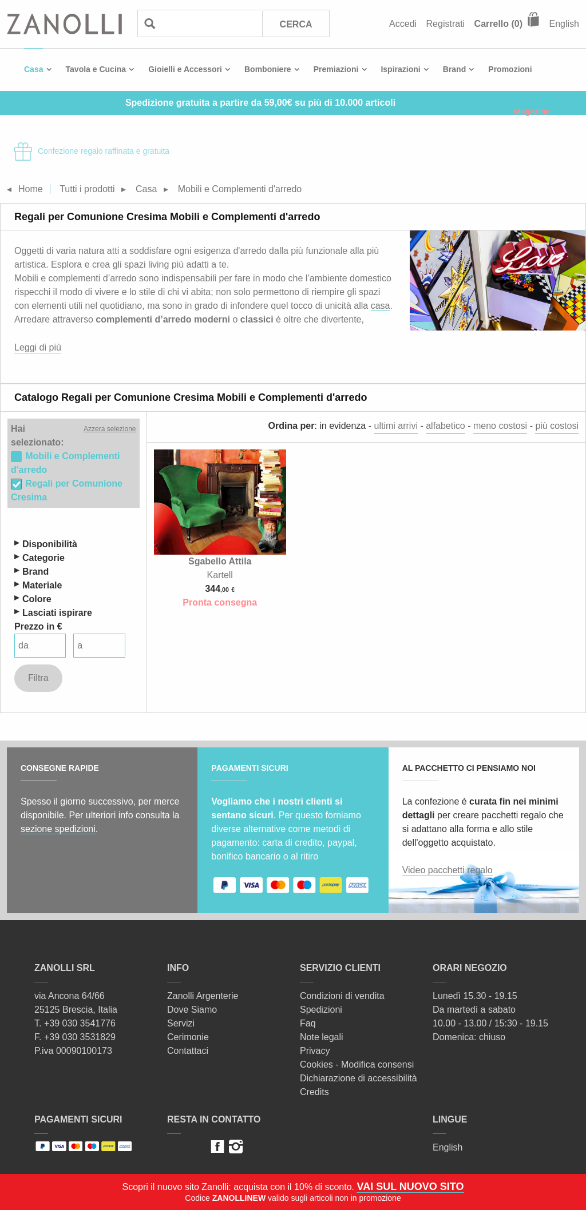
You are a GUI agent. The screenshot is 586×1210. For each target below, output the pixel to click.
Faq (308, 1023)
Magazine (532, 111)
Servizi (181, 1023)
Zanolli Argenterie (203, 996)
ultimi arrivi (395, 426)
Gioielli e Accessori (185, 69)
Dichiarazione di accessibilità (358, 1078)
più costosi (557, 426)
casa (380, 306)
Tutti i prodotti (87, 189)
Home (30, 189)
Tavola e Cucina (96, 69)
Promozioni (510, 69)
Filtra (38, 678)
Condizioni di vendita (342, 996)
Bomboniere (267, 69)
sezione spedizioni (58, 829)
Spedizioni (321, 1009)
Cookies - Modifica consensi (357, 1064)
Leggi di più (37, 347)
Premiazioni (336, 69)
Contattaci (187, 1051)
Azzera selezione (110, 429)
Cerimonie (188, 1037)
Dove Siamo (192, 1009)
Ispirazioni (400, 69)
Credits (314, 1092)
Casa (33, 69)
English (564, 24)
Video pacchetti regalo (447, 870)
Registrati (445, 24)
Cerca (296, 24)
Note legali (321, 1037)
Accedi (403, 24)
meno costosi (500, 426)
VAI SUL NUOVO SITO (410, 1186)
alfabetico (445, 426)
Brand (454, 69)
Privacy (315, 1051)
